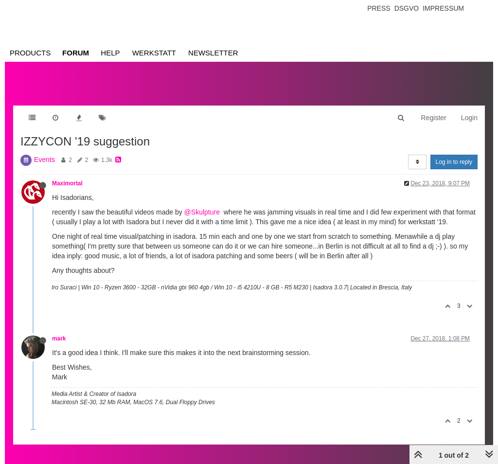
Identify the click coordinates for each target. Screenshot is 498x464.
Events (44, 159)
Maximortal (67, 183)
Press (378, 8)
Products (30, 53)
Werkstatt (154, 53)
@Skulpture (202, 212)
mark (59, 338)
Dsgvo (406, 8)
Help (110, 53)
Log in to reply (454, 162)
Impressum (443, 8)
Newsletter (213, 53)
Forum (75, 53)
